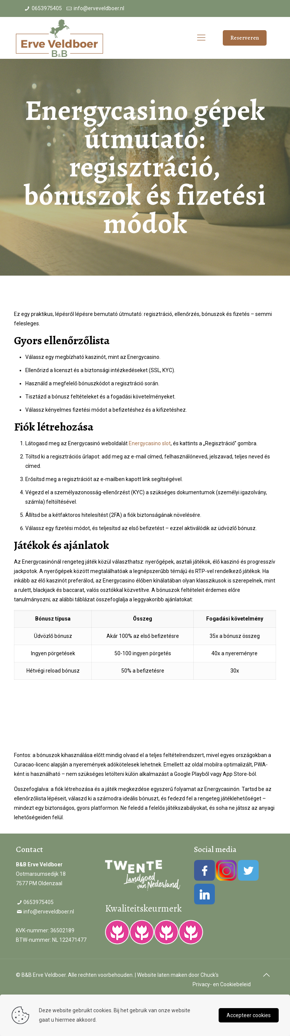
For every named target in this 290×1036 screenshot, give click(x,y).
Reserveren (244, 37)
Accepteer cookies (249, 1015)
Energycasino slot (150, 443)
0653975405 (47, 8)
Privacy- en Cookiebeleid (222, 984)
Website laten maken (162, 975)
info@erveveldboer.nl (99, 8)
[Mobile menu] (201, 37)
